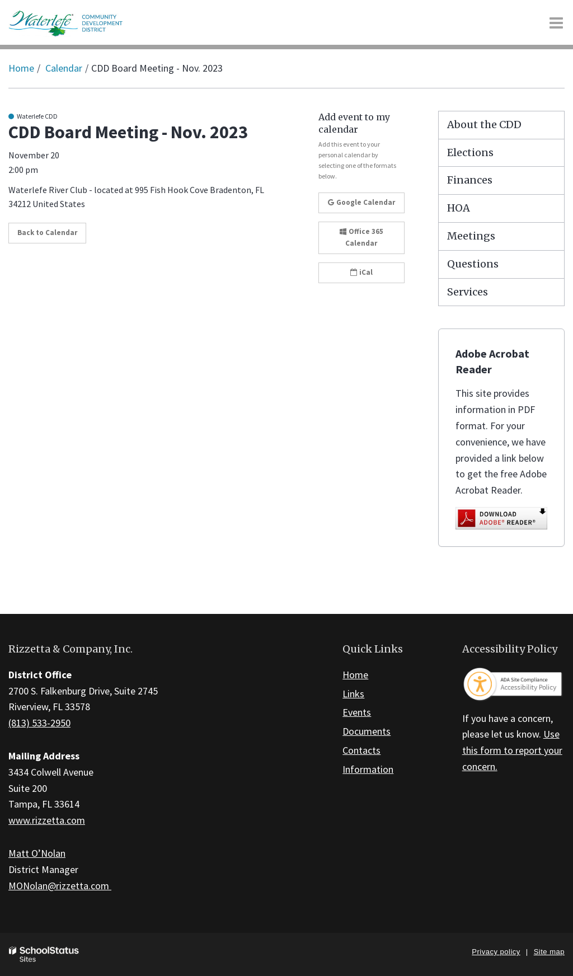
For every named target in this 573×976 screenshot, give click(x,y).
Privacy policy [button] (496, 951)
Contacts (361, 750)
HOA (458, 207)
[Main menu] (556, 22)
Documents (366, 731)
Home (21, 68)
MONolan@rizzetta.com (59, 885)
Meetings (471, 235)
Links (353, 693)
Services (467, 291)
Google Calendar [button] (361, 202)
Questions (473, 263)
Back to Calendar (47, 232)
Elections (470, 152)
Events (356, 712)
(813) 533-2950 (39, 722)
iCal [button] (361, 272)
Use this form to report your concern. (512, 750)
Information (367, 769)
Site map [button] (549, 951)
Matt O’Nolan (36, 853)
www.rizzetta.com (46, 820)
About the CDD (484, 124)
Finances (469, 179)
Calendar (63, 68)
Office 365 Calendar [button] (361, 237)
